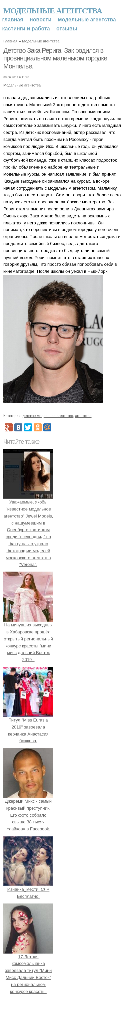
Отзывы (66, 28)
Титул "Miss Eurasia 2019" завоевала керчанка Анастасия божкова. (28, 726)
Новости (40, 19)
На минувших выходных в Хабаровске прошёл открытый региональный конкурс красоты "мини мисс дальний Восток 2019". (28, 638)
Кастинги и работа (26, 28)
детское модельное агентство (48, 416)
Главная (12, 19)
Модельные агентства (52, 10)
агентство (83, 416)
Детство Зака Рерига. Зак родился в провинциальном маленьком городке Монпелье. (55, 58)
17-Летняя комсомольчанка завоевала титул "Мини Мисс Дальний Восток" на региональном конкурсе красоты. (28, 970)
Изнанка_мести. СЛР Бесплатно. (28, 889)
